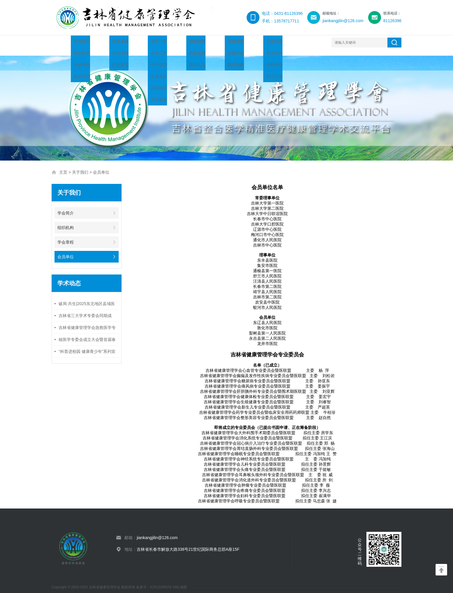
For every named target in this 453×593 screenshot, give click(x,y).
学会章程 (65, 236)
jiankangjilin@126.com (157, 531)
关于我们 (104, 42)
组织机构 (65, 221)
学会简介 (65, 207)
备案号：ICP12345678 (154, 581)
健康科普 (209, 42)
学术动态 (139, 42)
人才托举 (174, 42)
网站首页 (69, 42)
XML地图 (180, 581)
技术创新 (244, 42)
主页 (63, 166)
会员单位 (101, 166)
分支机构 (279, 42)
